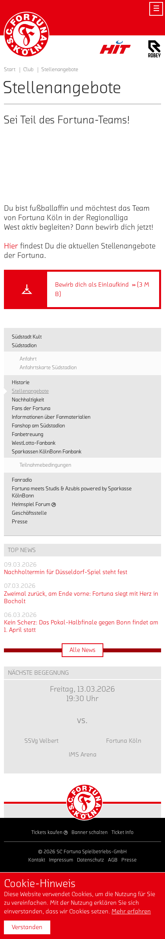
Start (9, 69)
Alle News (82, 650)
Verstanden (27, 927)
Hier (12, 246)
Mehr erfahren (131, 911)
